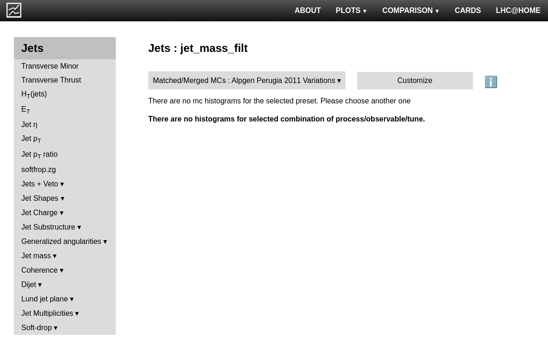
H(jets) (34, 95)
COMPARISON (411, 10)
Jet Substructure (48, 227)
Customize (415, 80)
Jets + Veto (39, 184)
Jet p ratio (39, 155)
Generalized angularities (61, 241)
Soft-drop (36, 328)
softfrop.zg (38, 169)
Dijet (28, 284)
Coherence (39, 270)
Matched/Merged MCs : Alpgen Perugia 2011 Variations (244, 80)
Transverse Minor (50, 66)
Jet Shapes (39, 198)
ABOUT (308, 10)
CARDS (468, 10)
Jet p (31, 139)
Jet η (29, 124)
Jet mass (36, 256)
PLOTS (352, 10)
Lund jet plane (44, 299)
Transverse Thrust (51, 80)
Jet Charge (39, 213)
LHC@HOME (518, 10)
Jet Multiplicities (47, 313)
